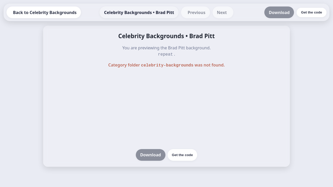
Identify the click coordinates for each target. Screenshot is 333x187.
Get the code (182, 154)
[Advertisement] (166, 108)
